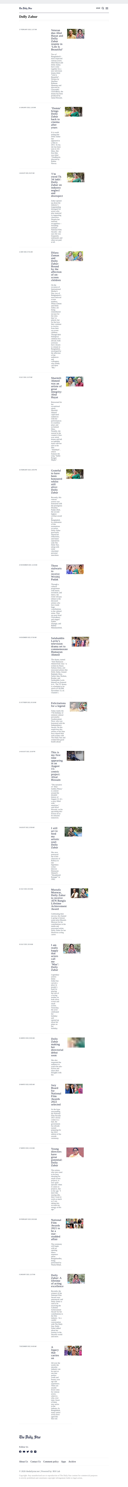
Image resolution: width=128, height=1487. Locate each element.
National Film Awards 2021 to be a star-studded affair (56, 1229)
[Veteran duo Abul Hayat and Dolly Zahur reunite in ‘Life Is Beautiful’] (75, 34)
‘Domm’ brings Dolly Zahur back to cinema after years (56, 118)
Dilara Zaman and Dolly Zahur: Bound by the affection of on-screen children (56, 266)
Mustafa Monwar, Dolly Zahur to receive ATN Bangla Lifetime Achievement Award (59, 899)
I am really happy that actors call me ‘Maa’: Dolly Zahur (55, 957)
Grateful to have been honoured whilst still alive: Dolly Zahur (56, 481)
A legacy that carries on (55, 1352)
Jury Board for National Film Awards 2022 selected (56, 1095)
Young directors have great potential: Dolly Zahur (56, 1157)
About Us (23, 1461)
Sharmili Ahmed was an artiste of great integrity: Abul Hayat (56, 387)
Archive (72, 1461)
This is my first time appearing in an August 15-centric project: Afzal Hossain (57, 766)
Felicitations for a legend (58, 704)
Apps (63, 1461)
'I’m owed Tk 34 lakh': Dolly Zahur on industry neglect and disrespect (57, 184)
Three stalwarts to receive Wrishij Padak (56, 572)
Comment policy (51, 1461)
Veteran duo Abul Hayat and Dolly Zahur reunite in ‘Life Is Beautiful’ (57, 40)
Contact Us (35, 1461)
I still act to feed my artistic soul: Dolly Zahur (55, 838)
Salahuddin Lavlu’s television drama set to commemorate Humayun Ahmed (59, 646)
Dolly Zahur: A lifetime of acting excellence (57, 1281)
